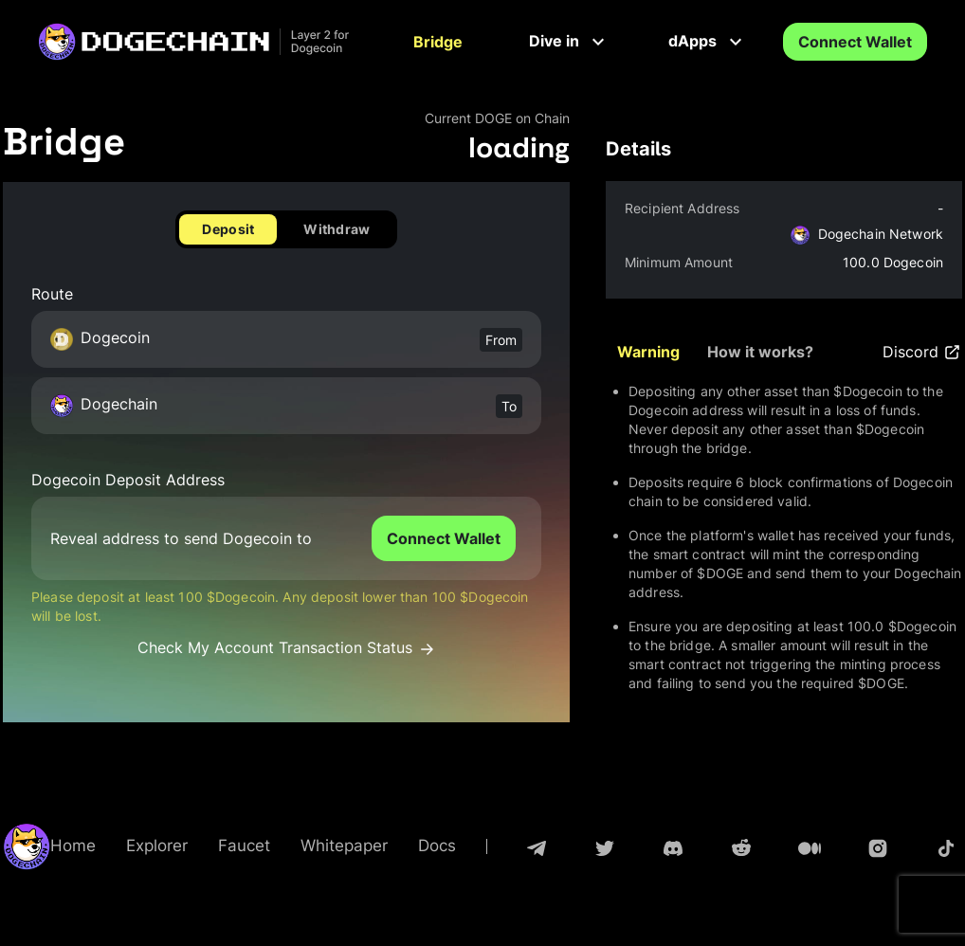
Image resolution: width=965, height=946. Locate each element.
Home (73, 845)
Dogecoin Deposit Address (128, 480)
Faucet (244, 845)
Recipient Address (682, 208)
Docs (437, 845)
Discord (922, 351)
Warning (648, 352)
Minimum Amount (679, 262)
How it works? (760, 352)
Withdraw (336, 229)
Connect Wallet (855, 42)
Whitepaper (344, 845)
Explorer (157, 845)
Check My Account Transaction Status (286, 647)
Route (52, 294)
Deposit (228, 229)
